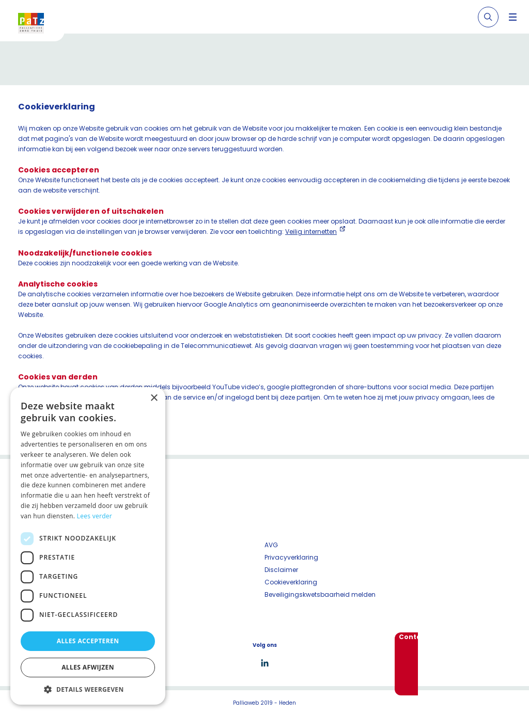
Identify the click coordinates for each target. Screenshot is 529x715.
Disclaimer (281, 569)
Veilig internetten (311, 231)
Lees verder (95, 516)
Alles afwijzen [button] (87, 667)
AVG (271, 545)
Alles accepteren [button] (88, 641)
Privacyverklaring (291, 557)
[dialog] (87, 546)
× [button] (154, 398)
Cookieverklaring (290, 582)
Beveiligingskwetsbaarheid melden (320, 594)
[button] (88, 689)
